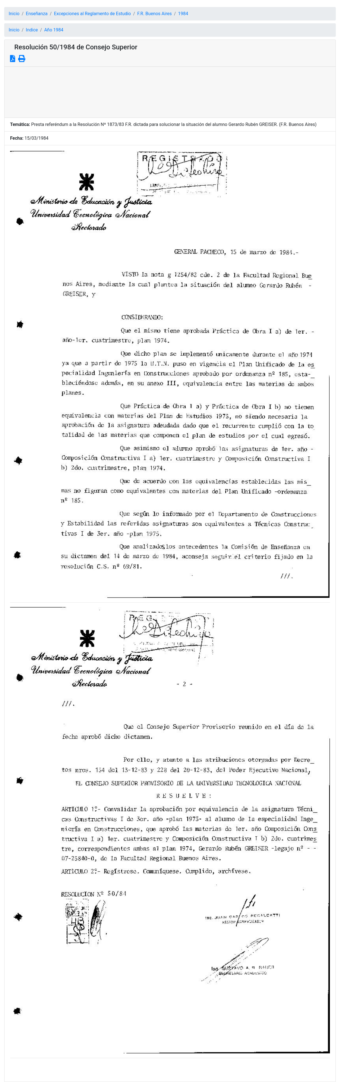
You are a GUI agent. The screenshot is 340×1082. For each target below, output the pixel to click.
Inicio (14, 13)
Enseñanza (37, 13)
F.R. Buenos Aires (154, 13)
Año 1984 (53, 30)
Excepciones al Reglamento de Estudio (92, 13)
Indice (32, 30)
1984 (183, 13)
